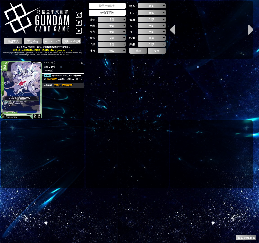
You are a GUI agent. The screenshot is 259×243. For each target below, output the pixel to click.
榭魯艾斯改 (49, 67)
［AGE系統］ (52, 79)
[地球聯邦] (48, 70)
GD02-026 (48, 62)
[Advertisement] (42, 154)
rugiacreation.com (63, 50)
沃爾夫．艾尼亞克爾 (63, 85)
